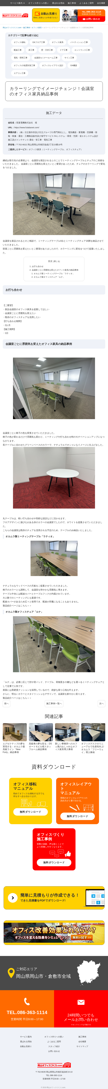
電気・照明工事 (20, 58)
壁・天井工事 (47, 50)
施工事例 (72, 3)
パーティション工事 (79, 42)
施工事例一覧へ (54, 703)
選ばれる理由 (58, 3)
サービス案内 (16, 3)
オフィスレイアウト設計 (52, 65)
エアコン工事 (19, 73)
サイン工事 (69, 58)
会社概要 (101, 3)
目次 (50, 261)
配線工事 (18, 50)
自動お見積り (26, 1046)
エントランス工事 (82, 50)
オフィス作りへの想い (38, 3)
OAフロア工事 (38, 42)
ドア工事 (63, 50)
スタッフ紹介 (54, 1046)
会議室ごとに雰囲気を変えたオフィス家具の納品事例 (55, 270)
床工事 (31, 50)
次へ (101, 703)
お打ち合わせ (37, 266)
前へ (6, 703)
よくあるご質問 (86, 3)
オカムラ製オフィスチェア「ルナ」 (49, 277)
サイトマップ (82, 1046)
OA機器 (73, 65)
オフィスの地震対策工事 (24, 65)
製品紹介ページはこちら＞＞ (17, 605)
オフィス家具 (57, 42)
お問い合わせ (91, 19)
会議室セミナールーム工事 (46, 58)
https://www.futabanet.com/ (26, 127)
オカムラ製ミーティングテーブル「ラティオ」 (54, 273)
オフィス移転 (19, 42)
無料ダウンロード (30, 812)
